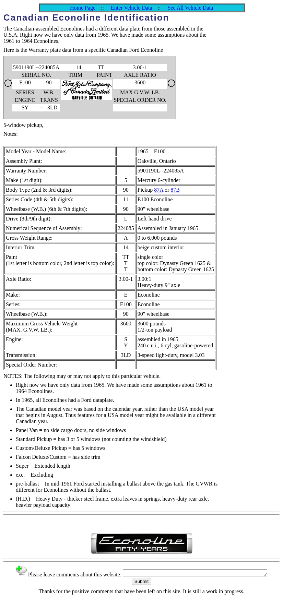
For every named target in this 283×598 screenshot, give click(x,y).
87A (158, 190)
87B (175, 190)
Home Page (82, 8)
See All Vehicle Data (190, 8)
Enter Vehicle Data (131, 8)
